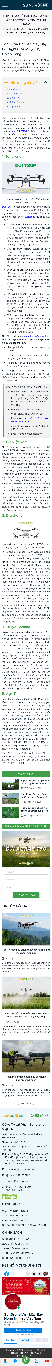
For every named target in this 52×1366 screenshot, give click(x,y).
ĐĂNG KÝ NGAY (26, 894)
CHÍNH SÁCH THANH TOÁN (17, 1253)
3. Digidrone (13, 97)
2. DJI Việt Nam (15, 93)
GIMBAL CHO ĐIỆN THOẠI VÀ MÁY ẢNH (25, 1224)
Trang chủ (8, 29)
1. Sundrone (13, 88)
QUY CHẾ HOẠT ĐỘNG (15, 1243)
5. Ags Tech (13, 106)
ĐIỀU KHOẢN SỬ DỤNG (15, 1239)
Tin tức (20, 29)
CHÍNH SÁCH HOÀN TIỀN (16, 1257)
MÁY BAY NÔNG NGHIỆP (16, 1210)
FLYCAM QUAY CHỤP (14, 1220)
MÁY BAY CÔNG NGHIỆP (16, 1215)
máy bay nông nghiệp (37, 336)
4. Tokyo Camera (16, 102)
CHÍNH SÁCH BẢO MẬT (15, 1248)
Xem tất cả (26, 1103)
